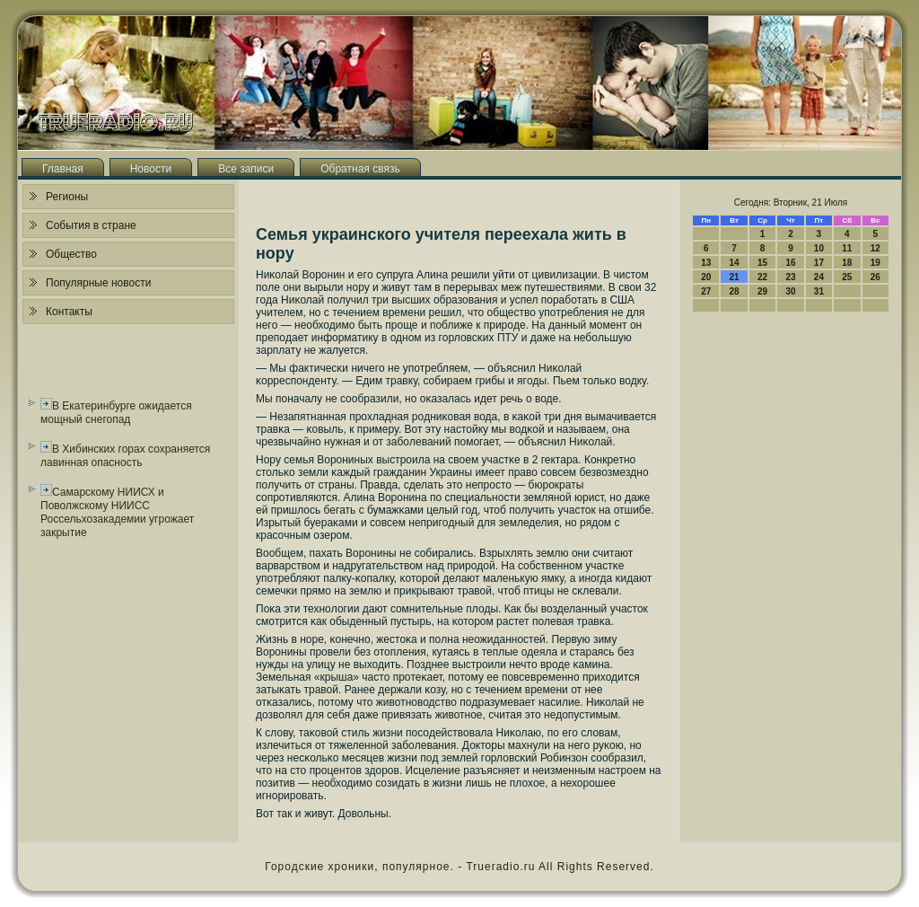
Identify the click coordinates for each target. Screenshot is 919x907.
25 (847, 277)
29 (762, 291)
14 (735, 263)
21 (735, 277)
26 (875, 277)
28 (735, 291)
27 (706, 291)
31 (819, 291)
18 (847, 263)
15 (762, 263)
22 (762, 277)
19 (875, 263)
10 (819, 248)
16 (790, 263)
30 (790, 291)
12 (875, 248)
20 (706, 277)
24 (819, 277)
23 (790, 277)
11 (847, 248)
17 (819, 263)
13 (706, 263)
